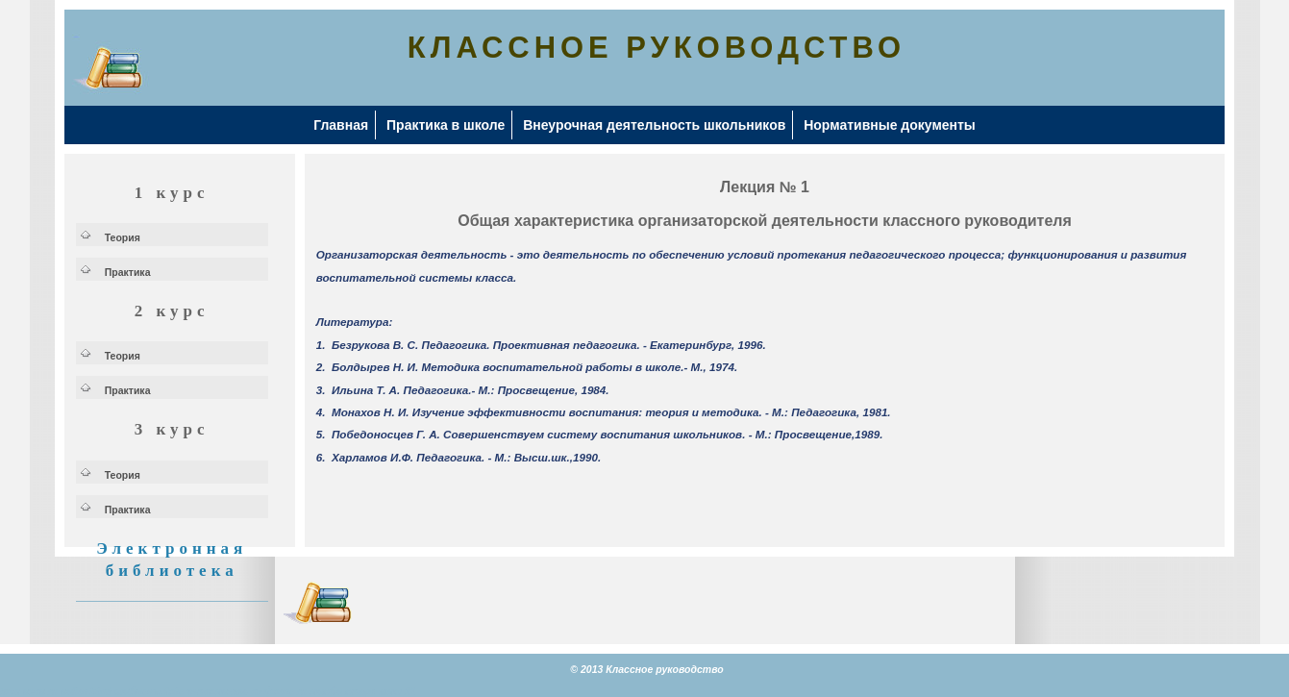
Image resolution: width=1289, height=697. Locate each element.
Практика (128, 272)
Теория (122, 237)
